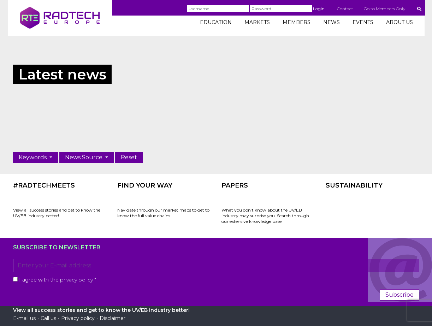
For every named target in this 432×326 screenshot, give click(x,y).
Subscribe (399, 294)
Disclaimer (112, 318)
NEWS (331, 22)
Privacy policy (78, 318)
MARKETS (257, 22)
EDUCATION (216, 22)
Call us (48, 318)
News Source (84, 157)
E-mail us (24, 318)
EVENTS (363, 22)
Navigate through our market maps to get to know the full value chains (163, 212)
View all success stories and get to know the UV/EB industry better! (56, 212)
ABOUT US (399, 22)
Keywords (33, 157)
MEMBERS (296, 22)
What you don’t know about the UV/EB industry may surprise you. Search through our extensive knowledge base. (265, 215)
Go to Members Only (384, 8)
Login (319, 8)
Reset (129, 157)
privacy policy (76, 280)
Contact (345, 8)
